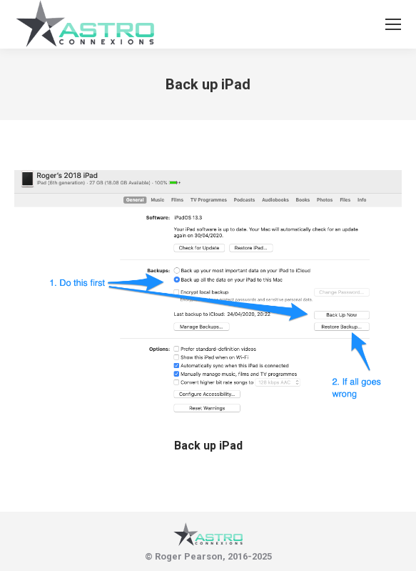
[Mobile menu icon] (393, 24)
